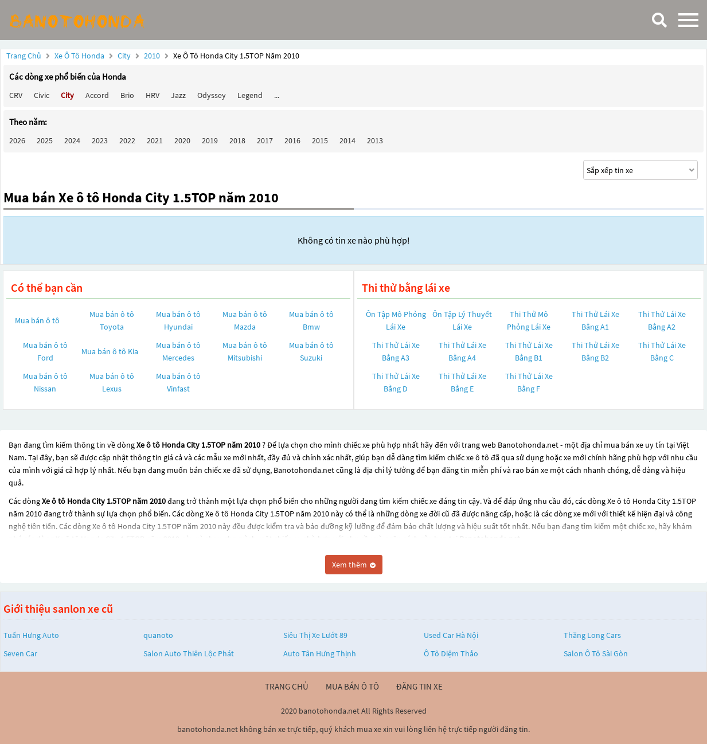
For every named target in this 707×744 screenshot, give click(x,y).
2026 (17, 140)
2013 (375, 140)
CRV (15, 95)
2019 (210, 140)
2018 (237, 140)
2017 (265, 140)
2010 (153, 55)
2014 (347, 140)
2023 (100, 140)
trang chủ (286, 686)
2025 (45, 140)
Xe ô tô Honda (79, 55)
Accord (97, 95)
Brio (127, 95)
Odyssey (211, 95)
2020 (182, 140)
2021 (155, 140)
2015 (320, 140)
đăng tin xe (419, 686)
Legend (250, 95)
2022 (127, 140)
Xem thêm (354, 564)
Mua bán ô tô (37, 320)
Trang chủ (23, 55)
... (276, 95)
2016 (292, 140)
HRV (152, 95)
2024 (72, 140)
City (125, 55)
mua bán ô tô (352, 686)
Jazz (178, 95)
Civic (41, 95)
